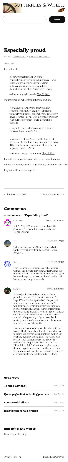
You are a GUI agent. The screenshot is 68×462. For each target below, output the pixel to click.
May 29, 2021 (31, 131)
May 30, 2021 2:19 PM (55, 262)
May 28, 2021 (43, 94)
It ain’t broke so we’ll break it (21, 410)
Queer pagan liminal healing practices (26, 394)
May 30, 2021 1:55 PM (55, 241)
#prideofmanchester (19, 79)
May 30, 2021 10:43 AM (55, 220)
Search (57, 19)
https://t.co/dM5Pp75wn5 (39, 88)
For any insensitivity (52, 194)
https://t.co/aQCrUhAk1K (21, 148)
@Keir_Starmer (23, 107)
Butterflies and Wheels (20, 428)
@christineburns (17, 88)
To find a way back (15, 385)
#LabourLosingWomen (20, 119)
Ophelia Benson (19, 56)
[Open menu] (4, 27)
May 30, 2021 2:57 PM (55, 288)
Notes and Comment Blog (39, 56)
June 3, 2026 (59, 385)
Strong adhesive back (16, 194)
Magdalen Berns (21, 231)
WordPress (59, 456)
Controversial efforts (16, 402)
